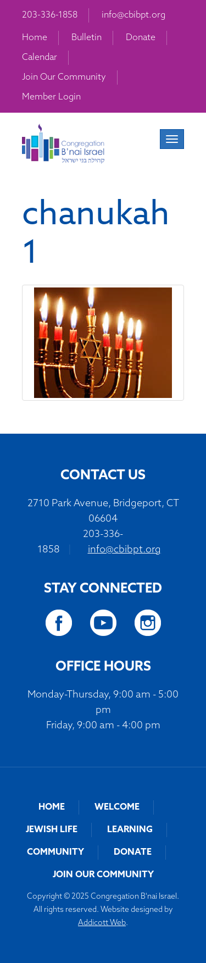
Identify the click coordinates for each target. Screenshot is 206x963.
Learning (130, 830)
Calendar (39, 57)
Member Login (51, 97)
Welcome (117, 807)
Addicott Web (102, 923)
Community (55, 852)
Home (34, 38)
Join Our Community (64, 77)
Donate (140, 38)
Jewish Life (51, 830)
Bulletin (86, 38)
